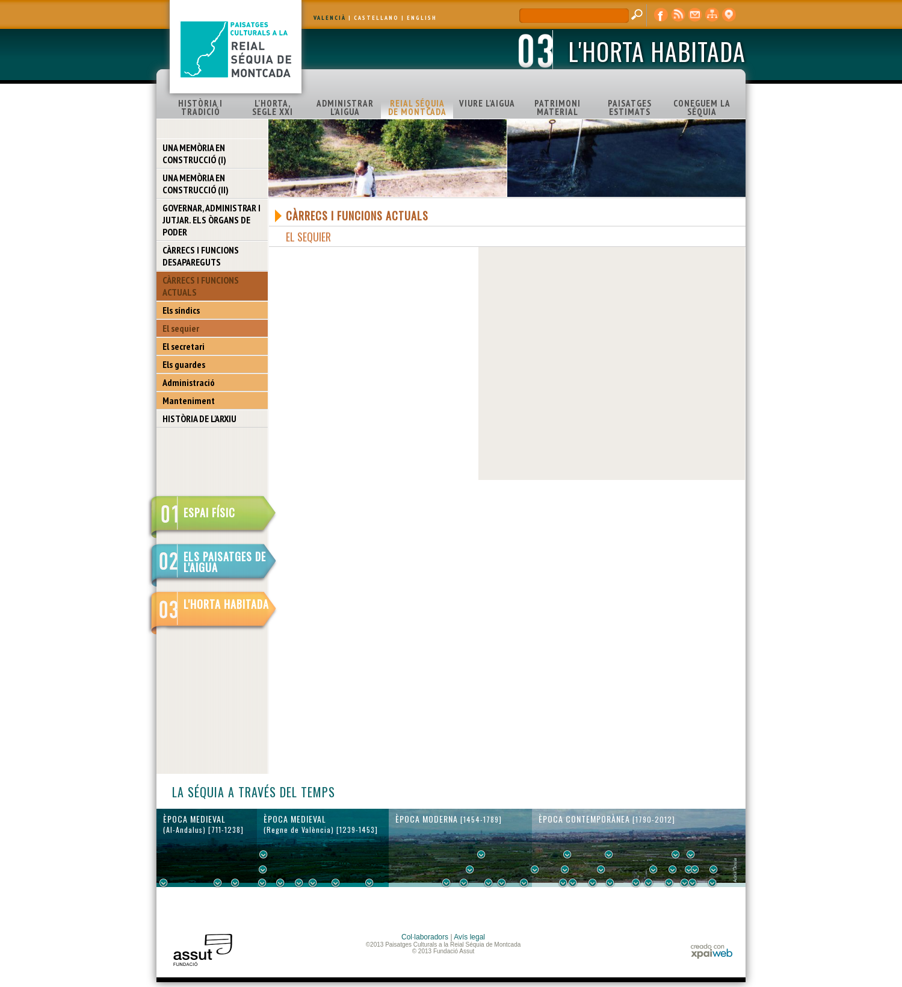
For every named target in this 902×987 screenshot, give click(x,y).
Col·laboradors (424, 937)
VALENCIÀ (330, 18)
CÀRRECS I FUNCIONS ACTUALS (200, 286)
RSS (678, 15)
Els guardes (183, 364)
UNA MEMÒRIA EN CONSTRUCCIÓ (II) (195, 184)
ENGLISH (422, 18)
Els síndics (181, 310)
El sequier (180, 328)
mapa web (712, 15)
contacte (695, 15)
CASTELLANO (376, 18)
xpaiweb (711, 951)
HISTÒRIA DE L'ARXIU (199, 419)
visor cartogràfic (728, 15)
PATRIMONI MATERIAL (557, 107)
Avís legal (469, 937)
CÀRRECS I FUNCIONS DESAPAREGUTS (200, 256)
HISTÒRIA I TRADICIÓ (200, 107)
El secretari (183, 346)
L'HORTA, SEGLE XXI (272, 107)
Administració (188, 382)
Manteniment (188, 400)
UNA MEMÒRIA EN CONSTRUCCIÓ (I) (194, 154)
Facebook (661, 15)
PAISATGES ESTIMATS (630, 107)
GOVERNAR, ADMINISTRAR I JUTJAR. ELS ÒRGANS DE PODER (211, 220)
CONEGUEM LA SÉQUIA (702, 107)
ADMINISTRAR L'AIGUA (345, 107)
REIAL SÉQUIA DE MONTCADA (417, 107)
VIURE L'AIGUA (487, 103)
